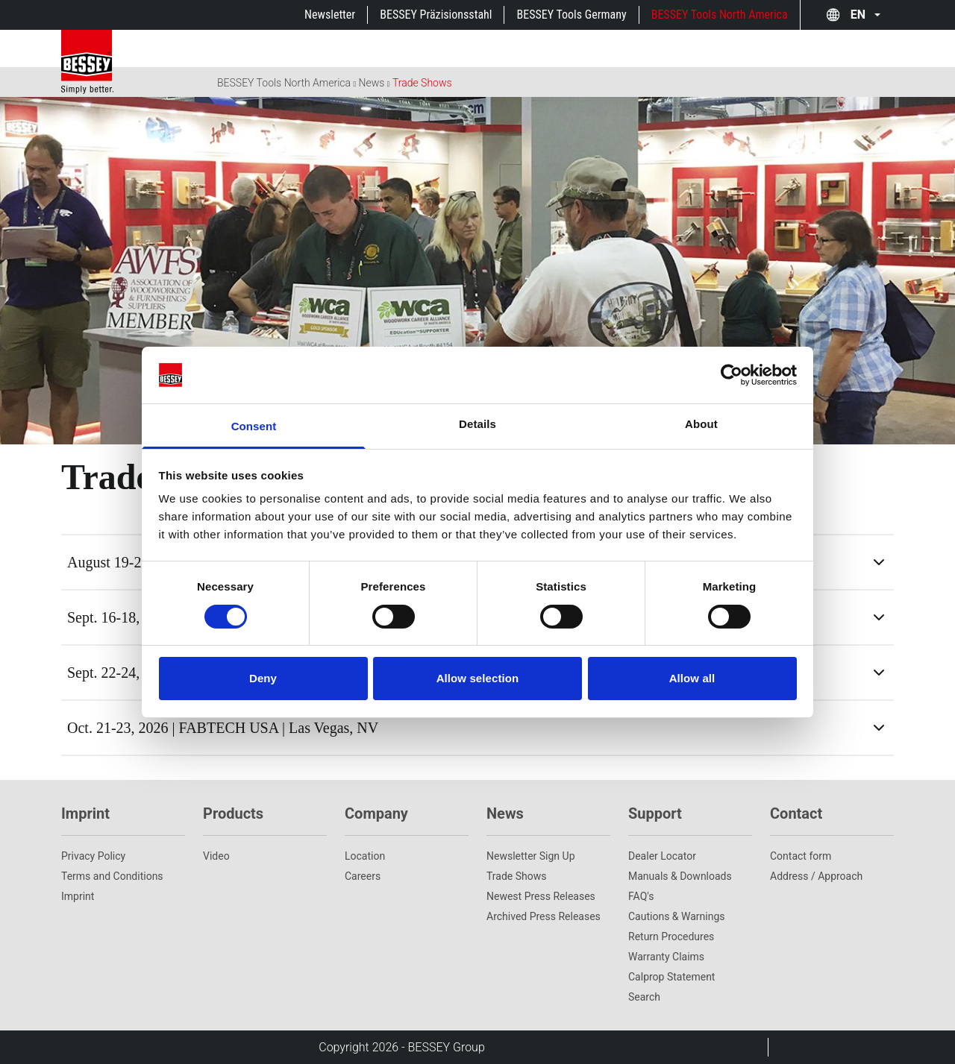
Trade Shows (422, 83)
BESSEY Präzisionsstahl (436, 14)
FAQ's (641, 896)
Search (644, 997)
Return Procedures (671, 936)
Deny (263, 678)
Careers (363, 876)
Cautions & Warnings (676, 916)
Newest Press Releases (540, 896)
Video (216, 856)
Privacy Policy (93, 856)
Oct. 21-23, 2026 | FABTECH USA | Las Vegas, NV (222, 728)
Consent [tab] (254, 426)
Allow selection (477, 678)
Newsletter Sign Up (530, 856)
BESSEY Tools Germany (571, 14)
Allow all (692, 678)
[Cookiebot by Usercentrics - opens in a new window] (731, 375)
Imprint (77, 896)
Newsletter (329, 14)
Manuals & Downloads (680, 876)
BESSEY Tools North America (719, 14)
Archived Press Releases (543, 916)
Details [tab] (477, 424)
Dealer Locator (662, 856)
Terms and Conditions (112, 876)
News (372, 83)
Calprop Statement (671, 977)
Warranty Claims (666, 957)
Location (365, 856)
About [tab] (701, 424)
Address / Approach (816, 876)
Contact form (800, 856)
